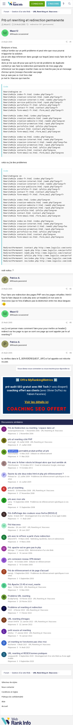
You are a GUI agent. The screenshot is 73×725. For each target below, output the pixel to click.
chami (10, 562)
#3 (70, 323)
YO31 (10, 610)
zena (10, 502)
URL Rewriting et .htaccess (52, 431)
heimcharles (13, 454)
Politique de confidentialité (12, 697)
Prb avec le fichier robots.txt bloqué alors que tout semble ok (37, 462)
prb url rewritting (15, 487)
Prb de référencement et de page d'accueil (28, 570)
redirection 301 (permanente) (42, 25)
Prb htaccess (14, 524)
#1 (70, 42)
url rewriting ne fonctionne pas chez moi (27, 641)
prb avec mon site (16, 499)
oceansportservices (16, 431)
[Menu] (4, 4)
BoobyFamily (13, 599)
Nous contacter (8, 687)
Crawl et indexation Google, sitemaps (50, 465)
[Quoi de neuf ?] (63, 3)
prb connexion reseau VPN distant (24, 559)
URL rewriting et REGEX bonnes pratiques (27, 653)
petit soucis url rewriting (19, 630)
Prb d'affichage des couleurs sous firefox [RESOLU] (32, 513)
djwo (10, 587)
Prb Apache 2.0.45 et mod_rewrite (24, 584)
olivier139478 (13, 622)
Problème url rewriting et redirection (25, 607)
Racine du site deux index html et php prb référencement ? (36, 473)
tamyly (10, 573)
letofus (11, 633)
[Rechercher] (69, 3)
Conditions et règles (10, 692)
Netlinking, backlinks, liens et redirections (47, 539)
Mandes (11, 527)
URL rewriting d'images (19, 619)
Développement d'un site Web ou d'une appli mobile (45, 516)
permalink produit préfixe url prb (34, 451)
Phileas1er (12, 477)
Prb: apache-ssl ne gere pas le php (24, 547)
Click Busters (13, 465)
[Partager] (66, 42)
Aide (3, 702)
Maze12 (7, 24)
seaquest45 (13, 656)
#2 (70, 289)
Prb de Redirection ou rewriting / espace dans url (31, 428)
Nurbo (10, 516)
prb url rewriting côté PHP (20, 439)
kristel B (11, 491)
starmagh (12, 442)
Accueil (5, 706)
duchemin (12, 645)
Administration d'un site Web (41, 550)
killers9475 (12, 539)
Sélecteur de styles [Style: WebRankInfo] (9, 682)
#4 (70, 353)
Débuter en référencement (41, 454)
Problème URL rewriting (19, 596)
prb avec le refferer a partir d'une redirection (29, 536)
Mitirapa (11, 550)
